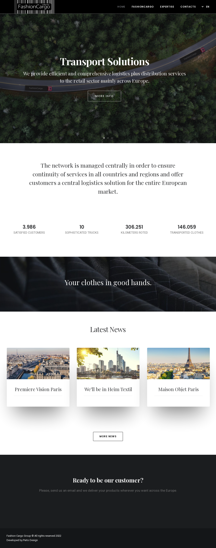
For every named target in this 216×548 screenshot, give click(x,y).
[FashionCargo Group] (27, 4)
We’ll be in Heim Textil (118, 389)
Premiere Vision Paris (48, 389)
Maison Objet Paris (192, 389)
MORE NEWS (108, 436)
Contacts (188, 6)
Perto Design (30, 540)
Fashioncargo (143, 6)
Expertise (167, 6)
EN (207, 6)
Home (121, 6)
